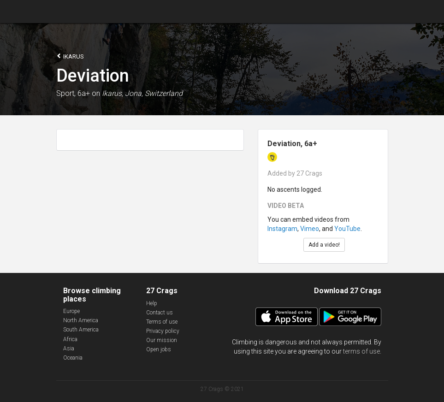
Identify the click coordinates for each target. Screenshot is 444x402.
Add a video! (324, 245)
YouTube (347, 228)
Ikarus (70, 56)
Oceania (73, 358)
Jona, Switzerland (154, 93)
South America (81, 329)
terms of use (361, 351)
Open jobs (158, 349)
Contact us (159, 312)
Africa (70, 339)
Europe (71, 311)
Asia (68, 348)
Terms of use (162, 322)
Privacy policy (162, 331)
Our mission (161, 340)
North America (80, 320)
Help (151, 303)
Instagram (282, 228)
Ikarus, (112, 93)
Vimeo (309, 228)
